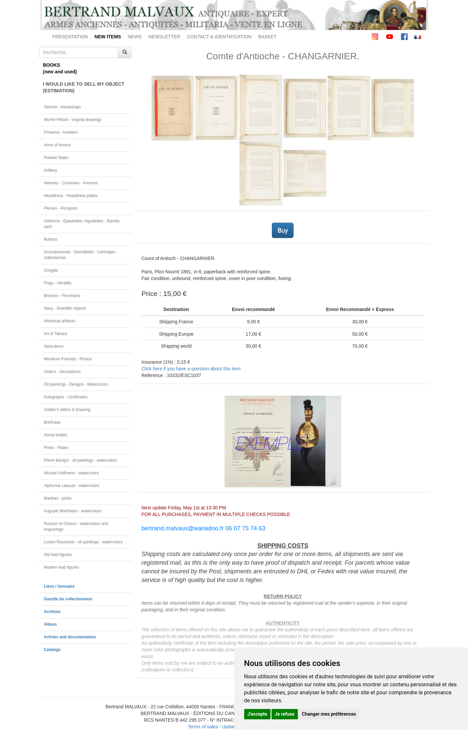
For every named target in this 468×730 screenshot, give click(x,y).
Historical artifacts (59, 321)
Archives (52, 611)
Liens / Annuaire (59, 586)
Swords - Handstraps (62, 107)
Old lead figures (58, 554)
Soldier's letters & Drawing (67, 409)
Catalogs (52, 649)
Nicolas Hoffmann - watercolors (71, 473)
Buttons (50, 239)
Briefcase (52, 422)
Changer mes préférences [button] (329, 714)
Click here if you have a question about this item (191, 368)
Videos (50, 624)
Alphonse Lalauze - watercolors (71, 485)
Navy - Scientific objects (65, 308)
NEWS (135, 36)
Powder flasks (56, 157)
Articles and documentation (70, 637)
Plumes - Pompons (60, 208)
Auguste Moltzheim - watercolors (72, 511)
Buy (283, 230)
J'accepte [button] (258, 714)
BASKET (267, 36)
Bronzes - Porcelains (62, 295)
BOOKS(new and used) (60, 68)
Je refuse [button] (285, 714)
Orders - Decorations (62, 371)
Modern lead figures (61, 567)
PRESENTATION (70, 36)
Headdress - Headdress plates (71, 195)
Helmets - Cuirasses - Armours (71, 183)
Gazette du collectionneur (68, 599)
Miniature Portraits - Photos (68, 359)
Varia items (54, 346)
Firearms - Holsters (61, 132)
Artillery (50, 170)
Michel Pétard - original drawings (73, 119)
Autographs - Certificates (66, 397)
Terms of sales (203, 726)
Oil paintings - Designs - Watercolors (76, 384)
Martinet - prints (58, 498)
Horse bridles (55, 435)
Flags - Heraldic (58, 283)
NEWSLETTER (164, 36)
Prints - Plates (56, 447)
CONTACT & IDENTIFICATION (219, 36)
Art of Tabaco (55, 333)
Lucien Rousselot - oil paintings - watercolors (83, 542)
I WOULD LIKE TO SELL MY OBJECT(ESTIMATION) (83, 87)
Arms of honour (57, 145)
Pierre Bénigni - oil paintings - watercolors (80, 460)
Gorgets (51, 270)
